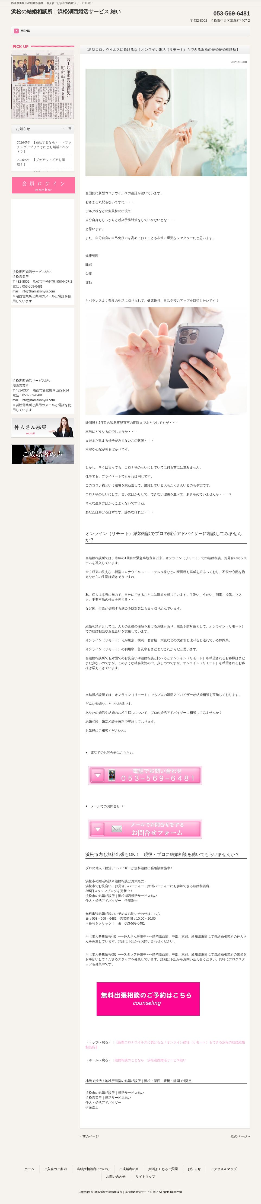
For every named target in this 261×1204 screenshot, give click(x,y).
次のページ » (240, 1136)
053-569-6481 (135, 923)
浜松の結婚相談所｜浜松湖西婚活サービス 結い (66, 11)
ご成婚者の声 (129, 1169)
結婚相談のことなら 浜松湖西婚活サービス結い (150, 1060)
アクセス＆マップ (224, 1169)
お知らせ (194, 1169)
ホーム (29, 1169)
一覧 (68, 128)
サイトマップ (145, 1176)
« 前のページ (89, 1136)
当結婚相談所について (93, 1169)
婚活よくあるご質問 (163, 1169)
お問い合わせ (116, 1176)
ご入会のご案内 (55, 1169)
